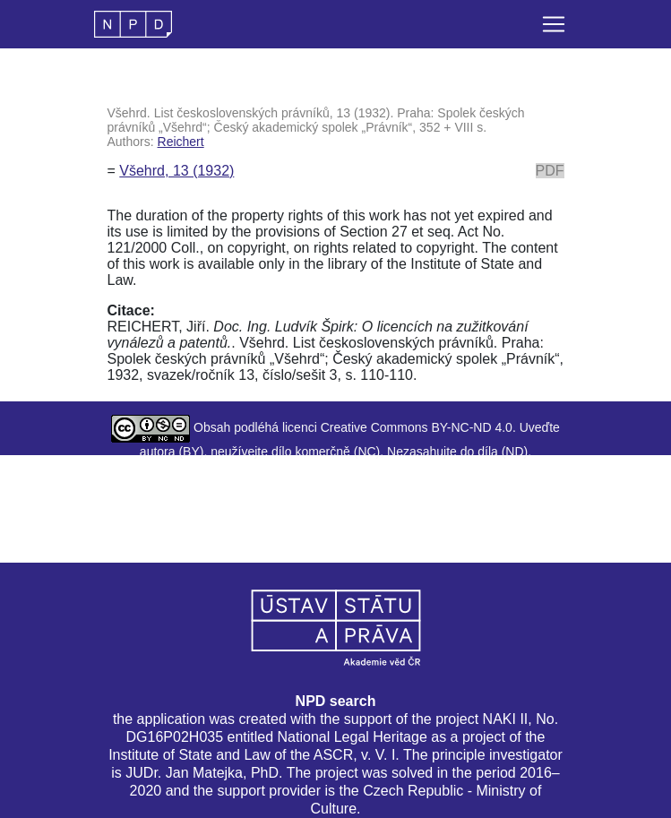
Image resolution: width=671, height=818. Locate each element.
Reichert (181, 141)
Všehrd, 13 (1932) (176, 170)
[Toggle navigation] (553, 24)
